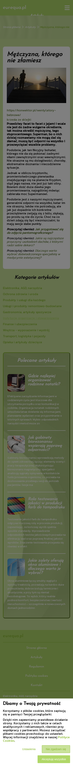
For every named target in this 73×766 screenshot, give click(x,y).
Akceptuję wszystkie (54, 759)
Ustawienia (28, 749)
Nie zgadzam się (56, 749)
